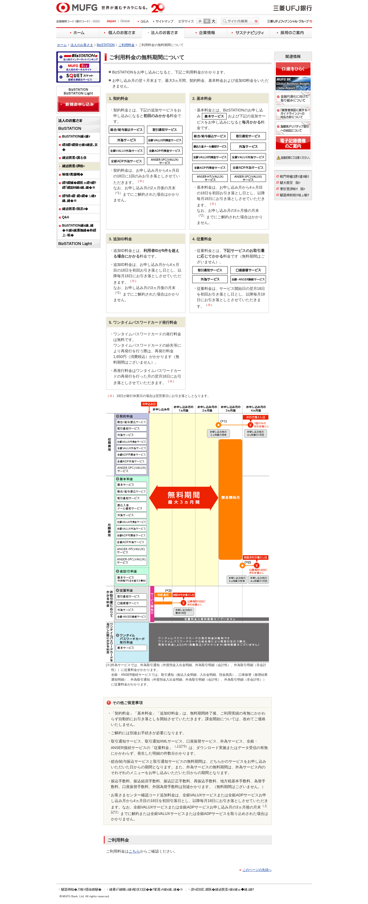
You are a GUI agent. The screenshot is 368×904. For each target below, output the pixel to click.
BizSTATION (106, 45)
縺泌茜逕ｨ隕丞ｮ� (75, 209)
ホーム (62, 45)
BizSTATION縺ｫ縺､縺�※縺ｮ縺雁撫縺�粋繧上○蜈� (79, 230)
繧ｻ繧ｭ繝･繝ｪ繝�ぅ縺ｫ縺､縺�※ (79, 198)
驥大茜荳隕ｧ (290, 183)
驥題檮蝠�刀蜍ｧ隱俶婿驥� (81, 889)
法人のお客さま (82, 45)
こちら (134, 851)
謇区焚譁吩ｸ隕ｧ (292, 189)
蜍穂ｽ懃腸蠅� (72, 174)
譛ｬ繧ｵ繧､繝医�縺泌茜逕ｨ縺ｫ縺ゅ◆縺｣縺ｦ (222, 889)
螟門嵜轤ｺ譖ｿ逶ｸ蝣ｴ (294, 176)
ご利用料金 (126, 45)
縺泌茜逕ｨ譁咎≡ (73, 166)
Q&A (65, 217)
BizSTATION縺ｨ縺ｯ (76, 136)
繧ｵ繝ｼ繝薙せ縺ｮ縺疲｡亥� (80, 147)
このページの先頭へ (257, 870)
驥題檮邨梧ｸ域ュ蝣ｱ (294, 195)
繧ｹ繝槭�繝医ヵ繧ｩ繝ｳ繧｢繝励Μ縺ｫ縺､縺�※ (79, 185)
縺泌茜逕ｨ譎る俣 (74, 158)
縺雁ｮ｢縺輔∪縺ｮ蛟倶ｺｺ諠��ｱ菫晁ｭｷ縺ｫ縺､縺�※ (146, 889)
